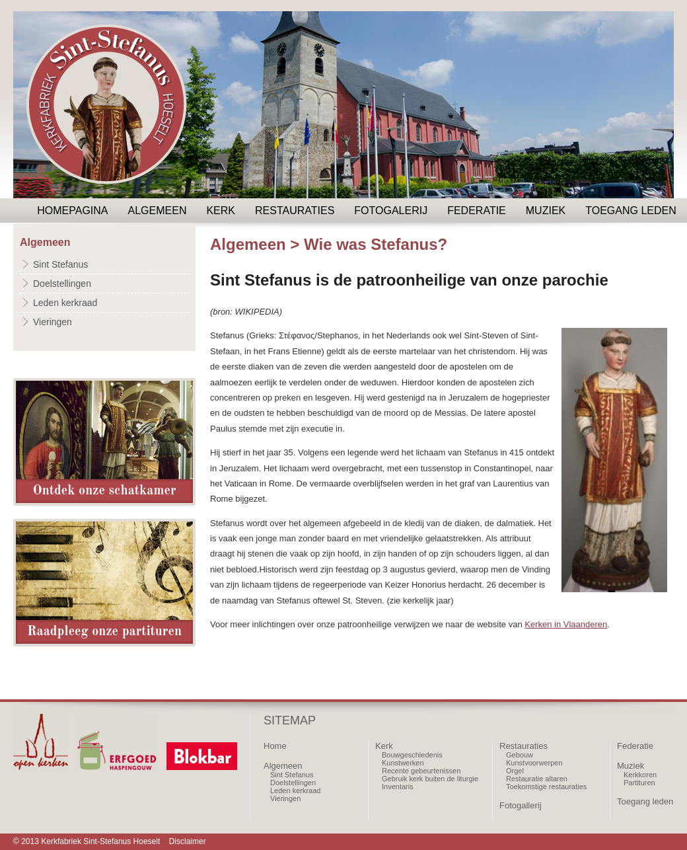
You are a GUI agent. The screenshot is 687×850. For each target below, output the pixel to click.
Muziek (545, 210)
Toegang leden (630, 210)
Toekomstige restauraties (546, 787)
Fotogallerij (520, 805)
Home (275, 746)
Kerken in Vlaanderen (565, 624)
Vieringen (52, 322)
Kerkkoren (640, 775)
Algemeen (157, 210)
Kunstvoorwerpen (534, 763)
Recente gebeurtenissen (421, 771)
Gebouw (519, 755)
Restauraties (294, 210)
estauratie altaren (539, 779)
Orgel (515, 771)
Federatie (476, 210)
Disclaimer (187, 841)
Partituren (639, 783)
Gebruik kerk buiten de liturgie (430, 779)
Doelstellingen (62, 283)
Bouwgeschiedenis (412, 755)
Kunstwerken (403, 763)
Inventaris (398, 787)
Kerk (220, 210)
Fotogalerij (390, 210)
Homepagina (72, 210)
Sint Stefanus (60, 264)
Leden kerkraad (65, 302)
